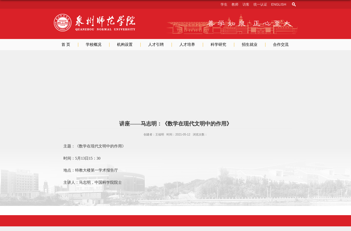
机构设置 (125, 44)
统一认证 (260, 4)
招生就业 (249, 44)
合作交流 (281, 44)
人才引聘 (156, 44)
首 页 (65, 44)
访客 (246, 4)
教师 (235, 4)
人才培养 (187, 44)
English (278, 4)
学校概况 (93, 44)
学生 (224, 4)
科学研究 (218, 44)
